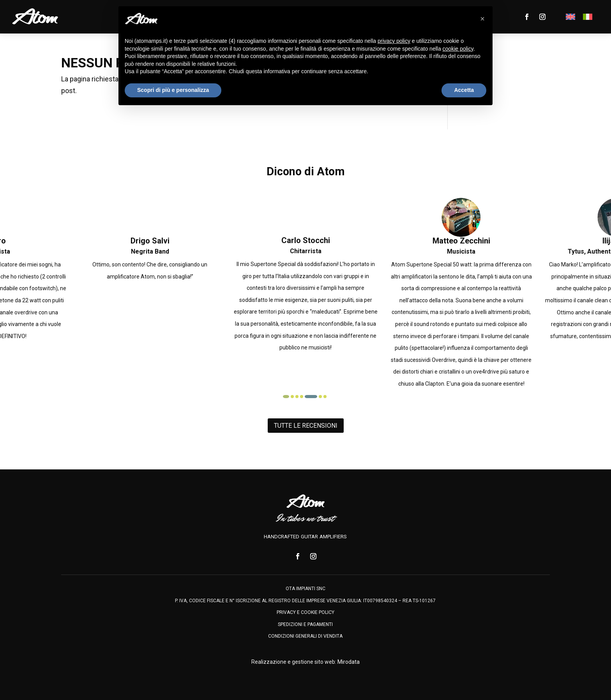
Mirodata (348, 662)
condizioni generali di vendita (305, 636)
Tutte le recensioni (305, 425)
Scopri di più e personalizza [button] (173, 90)
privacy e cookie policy (305, 612)
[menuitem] (570, 16)
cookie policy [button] (458, 49)
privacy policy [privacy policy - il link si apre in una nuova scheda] (394, 41)
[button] (290, 396)
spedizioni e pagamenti (305, 624)
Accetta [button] (464, 90)
